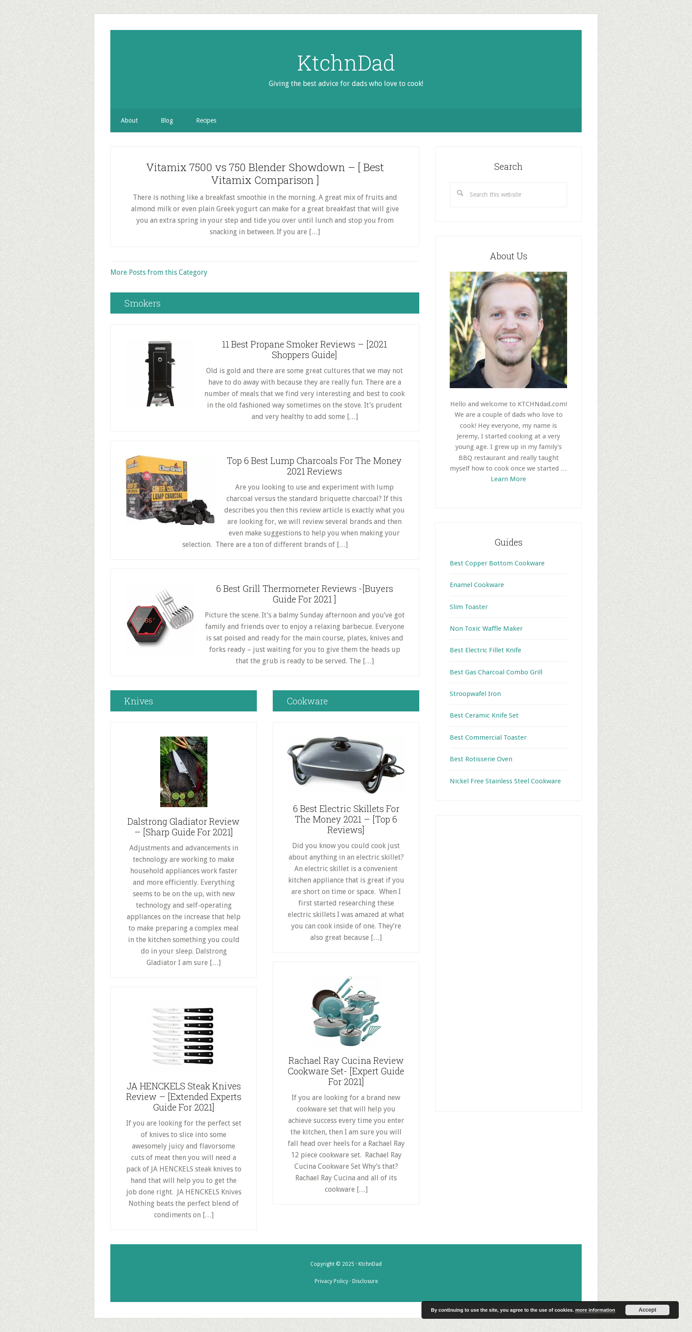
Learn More (508, 479)
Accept (647, 1310)
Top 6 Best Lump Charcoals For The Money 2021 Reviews (314, 466)
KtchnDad (346, 62)
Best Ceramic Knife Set (484, 715)
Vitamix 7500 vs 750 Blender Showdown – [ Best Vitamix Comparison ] (265, 173)
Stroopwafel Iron (475, 694)
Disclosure (365, 1281)
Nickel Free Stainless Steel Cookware (505, 781)
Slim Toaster (469, 607)
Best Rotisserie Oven (481, 759)
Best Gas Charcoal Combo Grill (496, 672)
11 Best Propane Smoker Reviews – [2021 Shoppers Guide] (304, 349)
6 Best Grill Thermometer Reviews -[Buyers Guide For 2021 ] (304, 594)
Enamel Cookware (477, 585)
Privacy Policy (331, 1281)
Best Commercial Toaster (488, 737)
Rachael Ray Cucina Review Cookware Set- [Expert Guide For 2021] (346, 1071)
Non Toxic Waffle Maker (486, 628)
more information (595, 1310)
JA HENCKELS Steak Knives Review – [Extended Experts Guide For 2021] (183, 1096)
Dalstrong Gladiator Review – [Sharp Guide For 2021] (184, 827)
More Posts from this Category (158, 272)
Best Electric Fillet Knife (485, 650)
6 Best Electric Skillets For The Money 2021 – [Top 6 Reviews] (346, 819)
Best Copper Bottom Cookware (497, 563)
